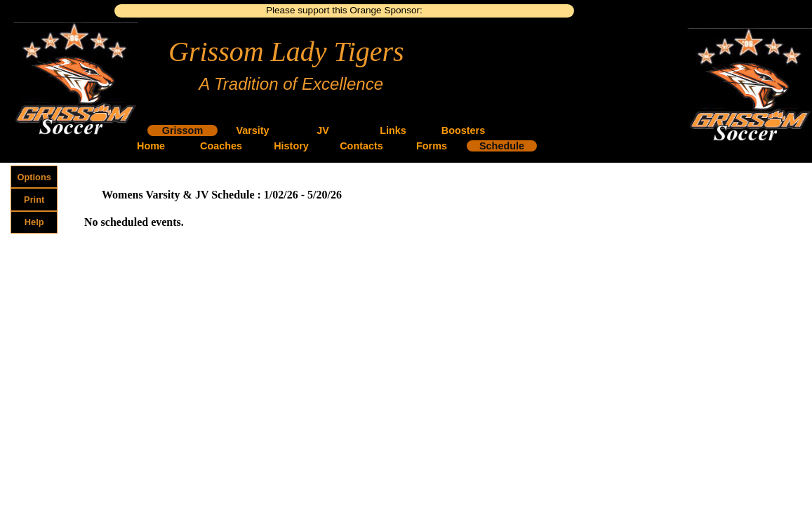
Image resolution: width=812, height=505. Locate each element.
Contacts (361, 146)
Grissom (182, 130)
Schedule (501, 146)
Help (34, 222)
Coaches (221, 146)
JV (323, 130)
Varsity (252, 130)
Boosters (463, 130)
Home (151, 146)
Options (34, 177)
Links (393, 130)
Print (34, 199)
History (291, 146)
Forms (431, 146)
